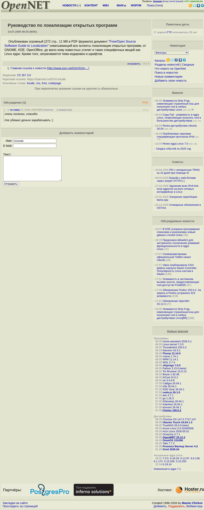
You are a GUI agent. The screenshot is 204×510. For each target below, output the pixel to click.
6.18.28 (174, 458)
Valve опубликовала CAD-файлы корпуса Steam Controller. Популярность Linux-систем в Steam (177, 269)
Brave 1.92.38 (171, 374)
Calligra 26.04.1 (172, 383)
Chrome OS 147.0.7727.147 (179, 419)
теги (159, 5)
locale (30, 83)
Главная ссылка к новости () (50, 68)
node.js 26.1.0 (171, 392)
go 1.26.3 (168, 398)
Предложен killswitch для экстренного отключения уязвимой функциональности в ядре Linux (178, 245)
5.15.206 (169, 461)
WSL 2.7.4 (169, 362)
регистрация (176, 1)
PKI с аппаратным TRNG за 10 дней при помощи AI (178, 171)
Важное (177, 92)
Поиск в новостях (166, 72)
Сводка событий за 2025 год (173, 148)
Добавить (160, 506)
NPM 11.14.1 (170, 359)
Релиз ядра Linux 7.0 (175, 143)
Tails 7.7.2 (169, 443)
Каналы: (160, 60)
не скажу (15, 110)
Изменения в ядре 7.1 (167, 468)
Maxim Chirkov (192, 503)
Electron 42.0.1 (172, 350)
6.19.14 (167, 464)
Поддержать (176, 506)
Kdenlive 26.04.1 (172, 404)
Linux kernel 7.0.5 (173, 344)
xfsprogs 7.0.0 (172, 365)
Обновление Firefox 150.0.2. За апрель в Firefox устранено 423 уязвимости (179, 292)
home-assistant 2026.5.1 (177, 341)
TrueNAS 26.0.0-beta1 (176, 425)
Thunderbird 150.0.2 (174, 347)
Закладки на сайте (15, 503)
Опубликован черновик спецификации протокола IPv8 (175, 135)
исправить (134, 63)
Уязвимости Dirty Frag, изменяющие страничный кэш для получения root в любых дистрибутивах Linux (178, 105)
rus (38, 83)
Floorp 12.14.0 (172, 353)
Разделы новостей (167, 64)
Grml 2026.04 (171, 449)
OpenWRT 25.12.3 (174, 437)
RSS (145, 102)
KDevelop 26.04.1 (173, 401)
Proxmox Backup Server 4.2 (180, 446)
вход (165, 1)
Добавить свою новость (171, 80)
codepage (54, 83)
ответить (47, 110)
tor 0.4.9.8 (169, 380)
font (44, 83)
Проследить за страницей (20, 506)
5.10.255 (181, 461)
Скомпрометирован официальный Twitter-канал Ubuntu (174, 257)
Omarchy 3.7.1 (171, 434)
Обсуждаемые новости (177, 221)
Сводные (188, 64)
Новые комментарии (168, 76)
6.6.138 (195, 458)
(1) (24, 102)
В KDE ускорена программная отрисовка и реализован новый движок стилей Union (178, 232)
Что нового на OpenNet (170, 68)
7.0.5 (166, 458)
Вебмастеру (194, 506)
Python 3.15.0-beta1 (175, 368)
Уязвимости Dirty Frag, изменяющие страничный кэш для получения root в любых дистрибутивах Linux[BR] (178, 313)
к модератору (64, 110)
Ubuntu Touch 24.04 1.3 (177, 422)
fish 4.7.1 (168, 395)
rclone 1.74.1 (170, 356)
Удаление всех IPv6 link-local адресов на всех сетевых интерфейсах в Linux (178, 188)
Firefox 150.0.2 (172, 410)
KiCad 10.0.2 (170, 377)
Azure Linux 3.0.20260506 (178, 428)
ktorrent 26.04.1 (172, 407)
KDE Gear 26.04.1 (173, 389)
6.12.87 (184, 458)
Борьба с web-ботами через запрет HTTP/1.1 (176, 179)
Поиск (151, 5)
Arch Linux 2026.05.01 (176, 431)
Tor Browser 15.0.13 (174, 371)
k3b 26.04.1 (170, 386)
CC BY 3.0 (24, 75)
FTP (169, 32)
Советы (177, 162)
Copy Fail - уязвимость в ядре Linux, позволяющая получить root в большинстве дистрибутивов (179, 117)
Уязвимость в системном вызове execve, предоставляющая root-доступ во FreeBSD (178, 281)
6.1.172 (158, 461)
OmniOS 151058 (173, 440)
